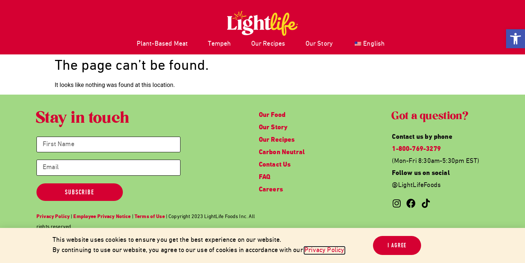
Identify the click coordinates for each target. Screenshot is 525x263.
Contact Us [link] (275, 164)
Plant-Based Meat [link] (162, 44)
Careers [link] (271, 189)
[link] (515, 38)
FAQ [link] (265, 177)
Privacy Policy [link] (324, 250)
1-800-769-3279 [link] (416, 149)
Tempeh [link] (219, 44)
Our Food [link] (272, 115)
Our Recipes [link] (268, 44)
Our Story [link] (319, 44)
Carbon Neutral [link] (282, 152)
